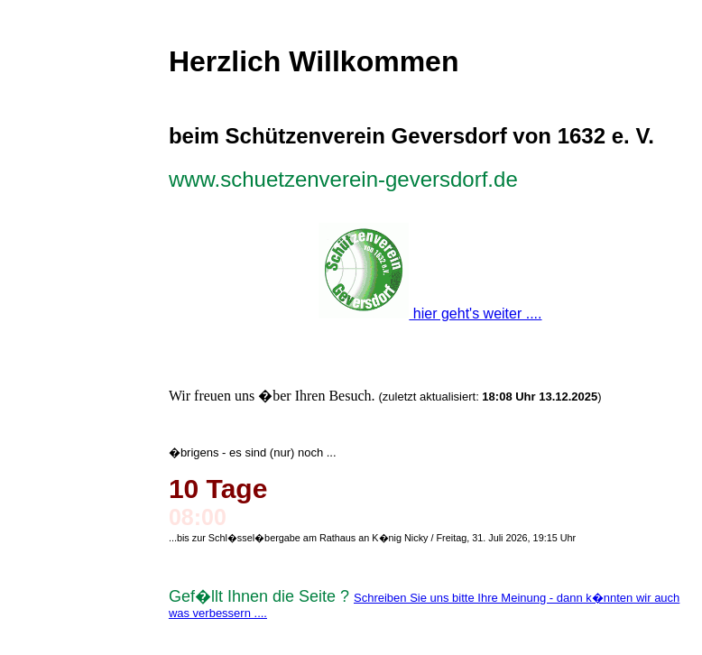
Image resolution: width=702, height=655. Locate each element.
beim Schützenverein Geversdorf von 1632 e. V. (411, 136)
